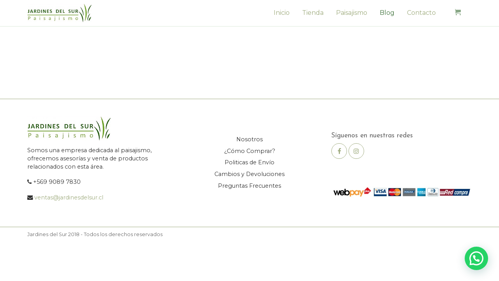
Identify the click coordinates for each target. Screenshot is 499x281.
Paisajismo (351, 12)
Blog (387, 12)
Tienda (313, 12)
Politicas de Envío (249, 162)
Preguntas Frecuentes (249, 185)
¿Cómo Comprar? (249, 151)
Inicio (282, 12)
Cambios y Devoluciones (249, 174)
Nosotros (249, 139)
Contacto (421, 12)
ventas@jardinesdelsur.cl (68, 197)
